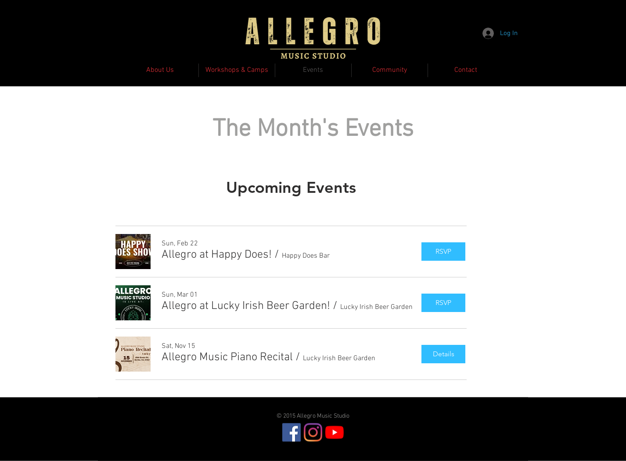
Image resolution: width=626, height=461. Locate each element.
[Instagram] (313, 432)
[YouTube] (334, 432)
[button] (217, 255)
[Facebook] (291, 432)
